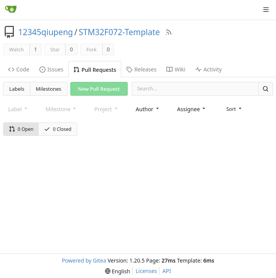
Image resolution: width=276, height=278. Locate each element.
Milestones (48, 88)
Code (18, 69)
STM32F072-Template (119, 32)
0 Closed (57, 129)
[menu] (234, 109)
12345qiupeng (45, 32)
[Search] (265, 88)
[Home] (11, 9)
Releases (141, 69)
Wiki (175, 69)
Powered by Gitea (84, 260)
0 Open (21, 129)
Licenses (146, 271)
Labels (16, 88)
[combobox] (148, 109)
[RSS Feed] (168, 32)
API (167, 271)
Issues (51, 69)
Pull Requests (94, 69)
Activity (208, 69)
